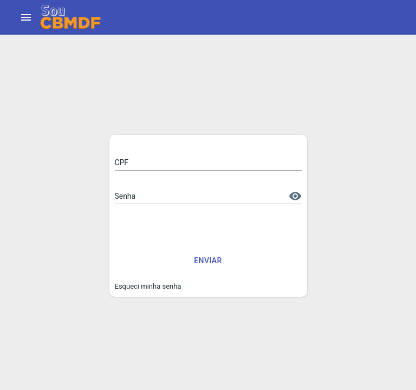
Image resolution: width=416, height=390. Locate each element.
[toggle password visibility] (295, 196)
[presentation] (197, 230)
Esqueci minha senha (148, 286)
